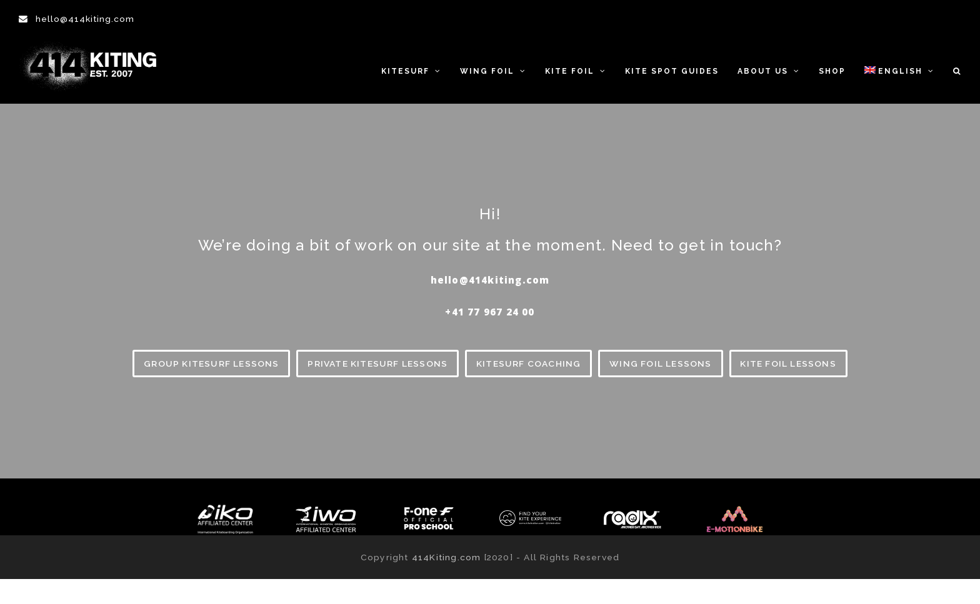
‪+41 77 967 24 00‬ (489, 311)
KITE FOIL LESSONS (788, 364)
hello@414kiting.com (85, 19)
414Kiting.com (446, 557)
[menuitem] (899, 70)
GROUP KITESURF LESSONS (211, 364)
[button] (957, 70)
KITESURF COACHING (528, 364)
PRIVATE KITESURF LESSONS (378, 364)
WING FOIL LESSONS (660, 364)
